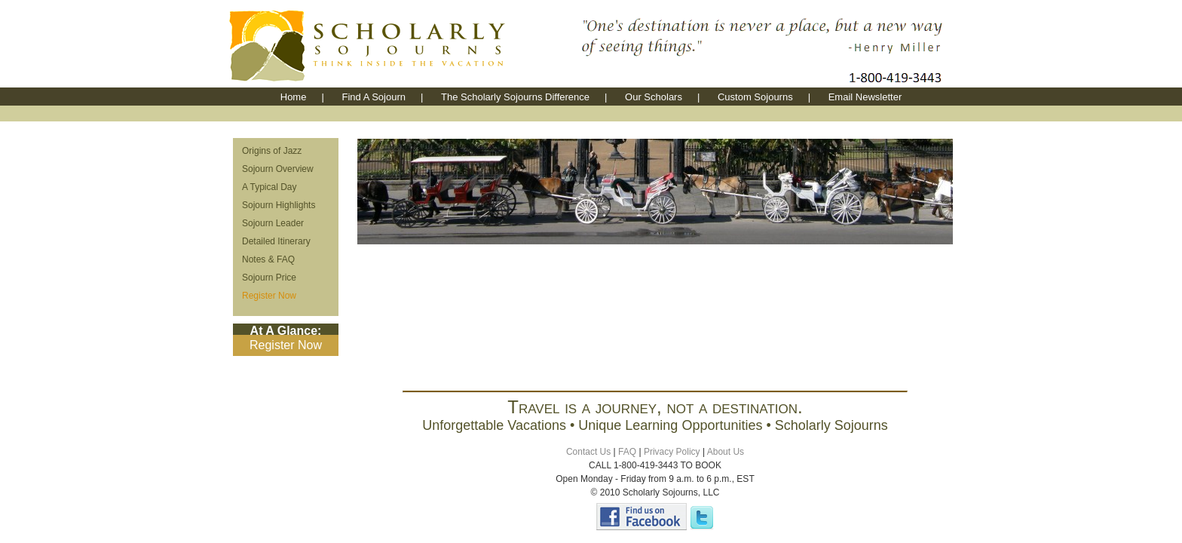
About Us (725, 451)
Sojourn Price (269, 277)
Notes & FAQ (268, 259)
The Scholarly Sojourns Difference (515, 97)
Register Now (269, 295)
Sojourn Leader (273, 223)
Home (293, 97)
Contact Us (588, 451)
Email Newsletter (865, 97)
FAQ (627, 451)
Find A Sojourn (373, 97)
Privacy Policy (672, 451)
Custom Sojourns (755, 97)
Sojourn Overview (278, 169)
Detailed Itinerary (276, 241)
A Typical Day (269, 187)
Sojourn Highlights (278, 205)
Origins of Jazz (272, 151)
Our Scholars (653, 97)
